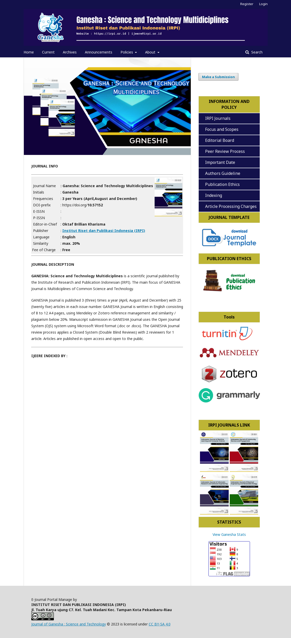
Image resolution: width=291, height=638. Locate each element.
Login (263, 4)
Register (246, 4)
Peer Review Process (224, 151)
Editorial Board (218, 140)
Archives (70, 52)
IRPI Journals (217, 118)
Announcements (98, 52)
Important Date (219, 162)
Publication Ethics (222, 184)
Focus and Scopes (220, 129)
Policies (127, 52)
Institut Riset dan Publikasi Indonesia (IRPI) (103, 230)
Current (48, 52)
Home (29, 52)
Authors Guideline (222, 173)
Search (256, 52)
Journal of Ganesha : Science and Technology (68, 624)
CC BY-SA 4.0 (159, 624)
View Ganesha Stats (229, 534)
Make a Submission (218, 77)
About (150, 52)
